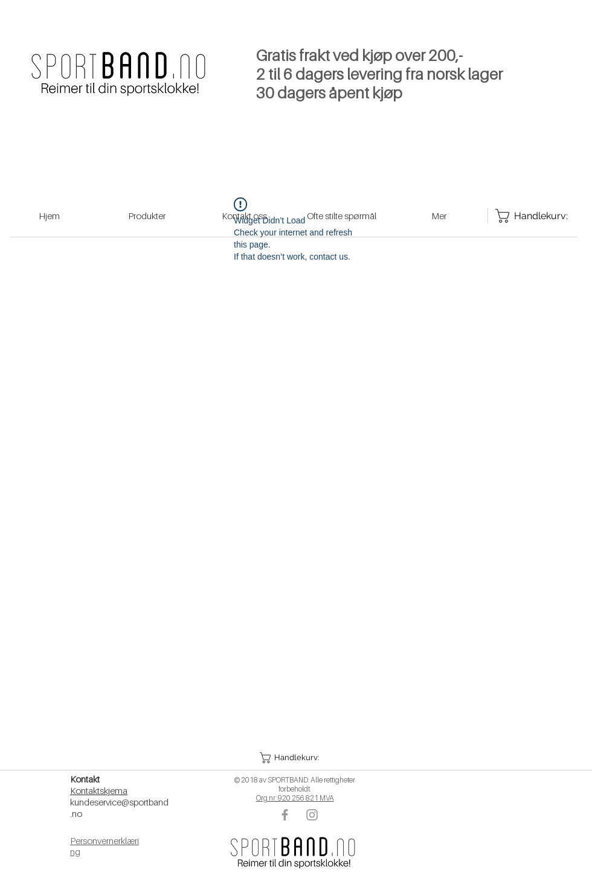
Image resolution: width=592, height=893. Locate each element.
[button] (294, 757)
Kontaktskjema (98, 790)
